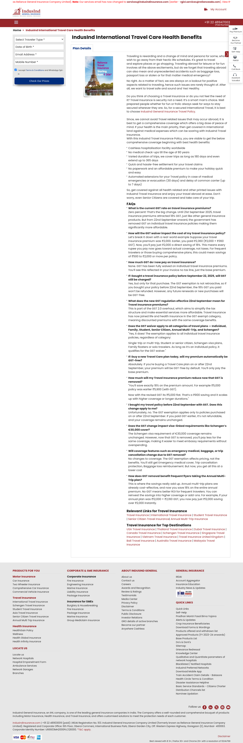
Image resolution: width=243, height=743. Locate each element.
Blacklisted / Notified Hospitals (193, 664)
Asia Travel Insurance (25, 613)
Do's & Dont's (183, 642)
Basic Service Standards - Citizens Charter (201, 686)
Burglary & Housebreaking (82, 605)
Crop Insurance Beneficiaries (193, 623)
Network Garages (23, 669)
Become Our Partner (236, 41)
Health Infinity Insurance (27, 641)
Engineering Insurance (80, 584)
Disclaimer (128, 606)
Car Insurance (21, 580)
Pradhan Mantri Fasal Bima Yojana (196, 616)
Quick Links (182, 608)
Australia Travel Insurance (174, 541)
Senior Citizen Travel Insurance (148, 519)
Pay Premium (236, 31)
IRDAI (179, 577)
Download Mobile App (189, 671)
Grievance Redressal (188, 649)
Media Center (129, 599)
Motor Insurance (24, 577)
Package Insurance (78, 595)
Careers (126, 584)
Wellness (18, 634)
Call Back (236, 69)
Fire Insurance (75, 580)
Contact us (128, 580)
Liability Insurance (77, 591)
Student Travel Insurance (210, 515)
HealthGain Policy (23, 630)
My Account (218, 9)
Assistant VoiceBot (236, 79)
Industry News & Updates (190, 588)
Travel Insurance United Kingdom (201, 537)
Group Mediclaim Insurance (83, 620)
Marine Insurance (77, 588)
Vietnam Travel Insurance (159, 537)
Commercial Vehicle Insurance (31, 591)
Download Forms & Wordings (193, 627)
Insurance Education (188, 584)
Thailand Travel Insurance (174, 529)
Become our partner (133, 625)
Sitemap (181, 646)
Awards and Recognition (136, 588)
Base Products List (186, 638)
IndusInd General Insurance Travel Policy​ (168, 111)
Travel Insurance (138, 515)
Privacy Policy (130, 602)
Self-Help (236, 51)
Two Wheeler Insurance (26, 584)
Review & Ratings (132, 591)
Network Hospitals (23, 658)
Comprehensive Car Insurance (31, 588)
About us (127, 577)
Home (17, 30)
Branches (18, 673)
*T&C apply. (84, 729)
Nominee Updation (187, 693)
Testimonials (129, 595)
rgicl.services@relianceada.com (207, 2)
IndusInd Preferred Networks (192, 667)
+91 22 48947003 (217, 22)
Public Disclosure (131, 614)
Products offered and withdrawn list (197, 631)
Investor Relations (132, 617)
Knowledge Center (187, 653)
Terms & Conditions (35, 70)
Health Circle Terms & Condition (194, 679)
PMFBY (236, 60)
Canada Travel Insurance (144, 533)
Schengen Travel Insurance (181, 533)
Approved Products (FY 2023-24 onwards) (200, 634)
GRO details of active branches (140, 621)
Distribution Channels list (190, 690)
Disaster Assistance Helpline (192, 682)
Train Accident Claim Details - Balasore (199, 675)
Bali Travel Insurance (140, 541)
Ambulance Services (25, 665)
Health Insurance (24, 626)
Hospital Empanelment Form (29, 662)
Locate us (18, 654)
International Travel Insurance (171, 515)
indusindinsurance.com (27, 722)
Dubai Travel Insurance (209, 529)
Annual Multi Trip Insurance (29, 620)
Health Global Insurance (27, 637)
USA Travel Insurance (141, 529)
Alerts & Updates (186, 620)
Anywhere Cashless (133, 628)
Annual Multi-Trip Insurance (189, 519)
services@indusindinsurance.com (155, 2)
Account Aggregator (188, 580)
